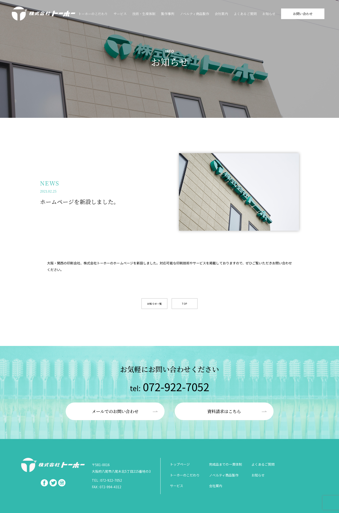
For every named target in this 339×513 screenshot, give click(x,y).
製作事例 (167, 13)
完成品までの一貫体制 (225, 464)
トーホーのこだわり (93, 13)
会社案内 (221, 13)
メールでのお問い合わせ (115, 411)
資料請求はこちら (224, 411)
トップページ (180, 464)
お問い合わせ (303, 13)
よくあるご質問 (245, 13)
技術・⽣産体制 (143, 13)
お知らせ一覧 (154, 303)
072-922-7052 (169, 386)
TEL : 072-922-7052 (107, 480)
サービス (120, 13)
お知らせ (268, 13)
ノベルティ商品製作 (194, 13)
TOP (184, 303)
